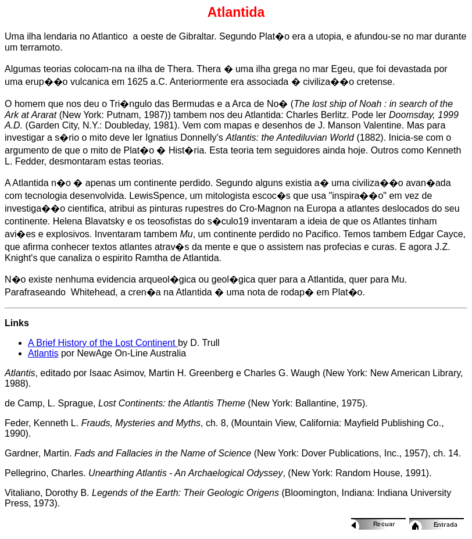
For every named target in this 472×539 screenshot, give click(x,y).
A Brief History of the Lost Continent (103, 343)
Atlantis (43, 353)
